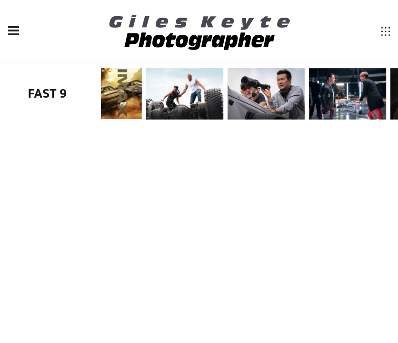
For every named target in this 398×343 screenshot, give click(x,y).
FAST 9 (47, 93)
